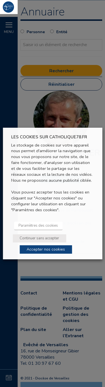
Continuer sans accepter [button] (39, 238)
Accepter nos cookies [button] (46, 249)
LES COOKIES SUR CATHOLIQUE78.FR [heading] (49, 137)
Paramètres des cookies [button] (38, 225)
